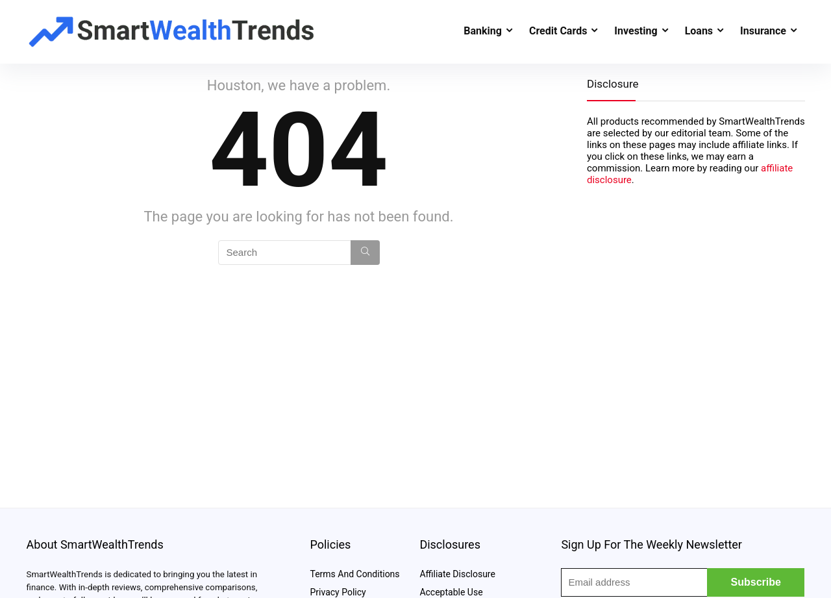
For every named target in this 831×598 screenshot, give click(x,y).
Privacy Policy (338, 592)
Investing (635, 31)
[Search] (365, 252)
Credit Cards (558, 31)
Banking (483, 31)
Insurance (763, 31)
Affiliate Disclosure (457, 574)
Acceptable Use (450, 592)
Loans (699, 31)
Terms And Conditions (354, 574)
